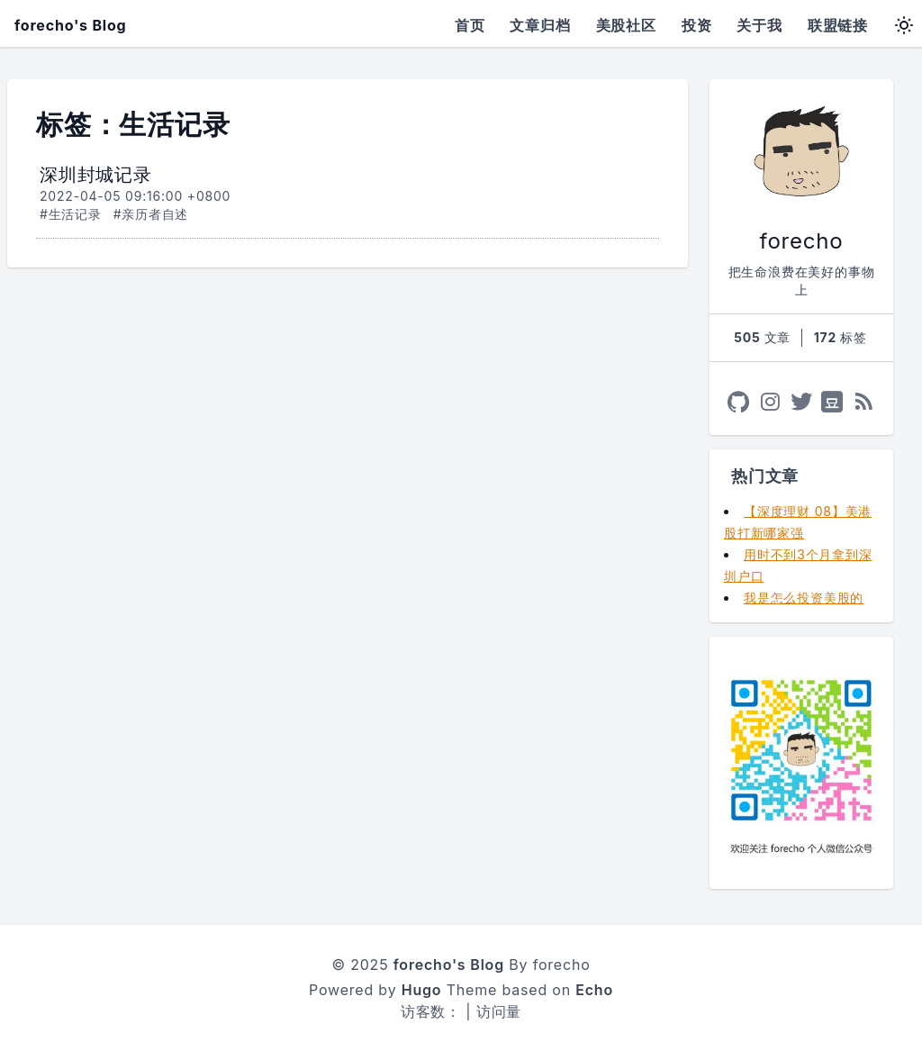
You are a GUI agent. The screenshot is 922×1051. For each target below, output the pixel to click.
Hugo (422, 990)
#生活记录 (71, 214)
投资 (697, 25)
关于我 (759, 25)
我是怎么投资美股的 (803, 597)
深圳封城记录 (96, 175)
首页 (470, 25)
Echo (594, 990)
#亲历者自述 (151, 214)
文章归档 (540, 25)
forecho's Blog (70, 25)
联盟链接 (838, 25)
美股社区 (626, 25)
